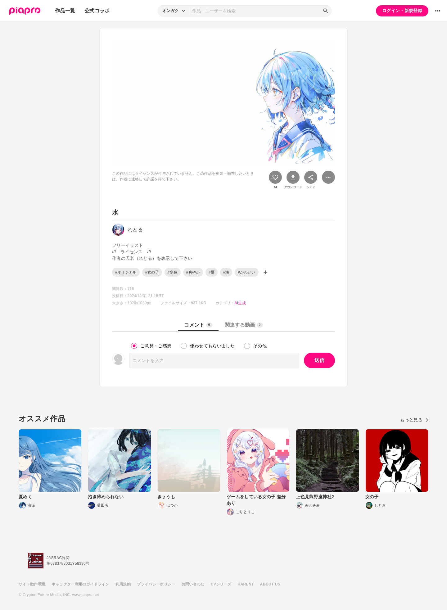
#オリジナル (126, 272)
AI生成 (240, 303)
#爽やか (193, 272)
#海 (226, 272)
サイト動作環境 (32, 584)
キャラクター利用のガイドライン (80, 584)
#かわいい (246, 272)
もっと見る (414, 419)
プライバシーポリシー (156, 584)
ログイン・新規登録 (402, 10)
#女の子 (152, 272)
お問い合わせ (193, 584)
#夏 (211, 272)
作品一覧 (65, 10)
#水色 (173, 272)
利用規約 (123, 584)
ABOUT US (270, 584)
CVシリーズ (221, 584)
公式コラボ (97, 10)
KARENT (246, 584)
